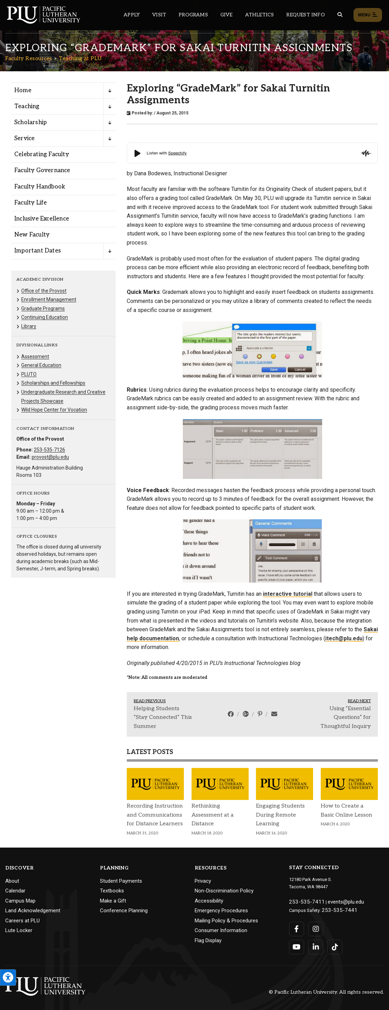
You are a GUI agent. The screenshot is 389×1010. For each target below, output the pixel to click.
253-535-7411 (302, 901)
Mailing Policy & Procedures (226, 920)
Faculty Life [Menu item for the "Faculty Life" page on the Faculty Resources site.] (30, 202)
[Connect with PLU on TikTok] (332, 944)
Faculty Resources (28, 58)
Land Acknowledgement (32, 910)
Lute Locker (18, 930)
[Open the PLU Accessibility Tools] (8, 977)
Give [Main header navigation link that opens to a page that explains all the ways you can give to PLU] (226, 15)
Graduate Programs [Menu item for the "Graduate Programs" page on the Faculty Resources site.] (43, 308)
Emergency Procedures (221, 910)
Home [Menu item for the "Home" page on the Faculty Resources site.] (22, 90)
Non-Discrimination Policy (224, 891)
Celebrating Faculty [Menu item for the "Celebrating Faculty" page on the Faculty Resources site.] (41, 154)
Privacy (203, 881)
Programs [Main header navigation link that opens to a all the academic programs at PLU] (193, 15)
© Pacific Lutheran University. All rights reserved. (326, 989)
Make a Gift (113, 901)
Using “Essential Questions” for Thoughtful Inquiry (345, 717)
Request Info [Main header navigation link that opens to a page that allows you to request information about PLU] (305, 15)
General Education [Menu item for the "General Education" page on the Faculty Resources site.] (41, 365)
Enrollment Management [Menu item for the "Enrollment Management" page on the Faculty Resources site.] (48, 299)
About (12, 881)
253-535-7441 (335, 908)
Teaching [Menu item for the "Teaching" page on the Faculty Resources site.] (27, 106)
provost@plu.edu (50, 457)
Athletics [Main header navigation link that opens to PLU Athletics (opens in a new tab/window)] (259, 15)
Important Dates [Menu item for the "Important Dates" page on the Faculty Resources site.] (37, 250)
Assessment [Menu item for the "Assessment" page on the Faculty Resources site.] (35, 356)
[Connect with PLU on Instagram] (314, 926)
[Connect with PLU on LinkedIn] (314, 944)
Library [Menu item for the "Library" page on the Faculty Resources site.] (28, 326)
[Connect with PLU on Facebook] (296, 926)
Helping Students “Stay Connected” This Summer (163, 717)
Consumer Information (221, 930)
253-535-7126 (49, 449)
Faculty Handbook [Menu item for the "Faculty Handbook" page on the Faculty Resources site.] (39, 186)
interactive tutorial (287, 594)
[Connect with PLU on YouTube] (296, 944)
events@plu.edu (335, 901)
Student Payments (121, 881)
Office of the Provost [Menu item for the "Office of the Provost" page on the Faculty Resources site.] (44, 291)
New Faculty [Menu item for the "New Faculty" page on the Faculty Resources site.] (31, 234)
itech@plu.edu (344, 638)
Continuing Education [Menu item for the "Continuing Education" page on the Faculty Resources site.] (44, 317)
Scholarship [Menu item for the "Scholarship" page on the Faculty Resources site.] (30, 122)
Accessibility (209, 901)
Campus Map (20, 901)
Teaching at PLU (80, 58)
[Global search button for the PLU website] (340, 15)
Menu (368, 15)
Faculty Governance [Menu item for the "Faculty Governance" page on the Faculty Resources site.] (42, 170)
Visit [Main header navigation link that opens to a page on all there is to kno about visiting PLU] (159, 15)
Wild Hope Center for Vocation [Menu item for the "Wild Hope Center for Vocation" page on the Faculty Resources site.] (54, 409)
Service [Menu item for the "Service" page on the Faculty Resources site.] (24, 138)
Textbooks (112, 891)
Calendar (15, 891)
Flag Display (208, 940)
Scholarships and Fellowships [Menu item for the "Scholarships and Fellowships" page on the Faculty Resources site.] (53, 383)
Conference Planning (124, 910)
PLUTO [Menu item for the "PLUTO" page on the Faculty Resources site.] (29, 374)
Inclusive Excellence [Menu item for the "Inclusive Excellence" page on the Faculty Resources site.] (41, 218)
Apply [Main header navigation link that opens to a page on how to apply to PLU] (132, 15)
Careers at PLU (22, 920)
